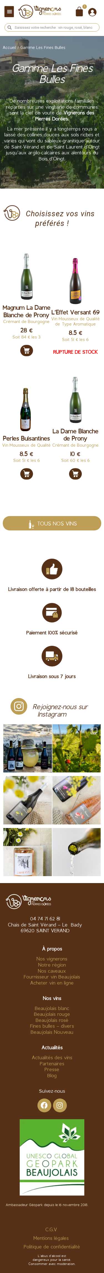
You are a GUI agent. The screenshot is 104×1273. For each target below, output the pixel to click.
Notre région (52, 965)
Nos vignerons (52, 959)
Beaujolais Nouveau (52, 1032)
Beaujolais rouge (52, 1014)
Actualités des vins (52, 1058)
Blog (52, 1076)
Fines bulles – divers (52, 1026)
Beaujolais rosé (52, 1020)
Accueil (9, 48)
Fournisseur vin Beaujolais (52, 977)
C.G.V (51, 1230)
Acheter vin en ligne (52, 983)
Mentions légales (52, 1238)
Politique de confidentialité (52, 1247)
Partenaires (52, 1064)
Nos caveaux (52, 971)
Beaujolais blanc (52, 1008)
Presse (52, 1069)
